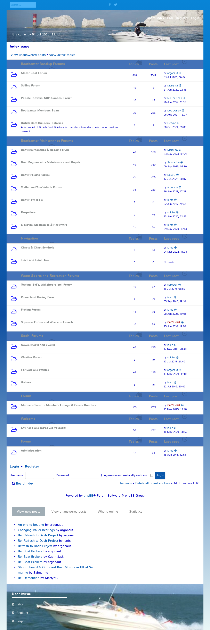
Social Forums (32, 336)
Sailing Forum (30, 85)
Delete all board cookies (152, 483)
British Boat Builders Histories (42, 123)
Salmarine (173, 162)
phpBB (88, 496)
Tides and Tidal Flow (35, 260)
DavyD (171, 175)
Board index (24, 483)
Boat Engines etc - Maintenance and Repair (50, 162)
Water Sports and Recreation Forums (50, 276)
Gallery (26, 382)
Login (14, 466)
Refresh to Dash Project (35, 546)
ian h (170, 297)
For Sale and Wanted (35, 370)
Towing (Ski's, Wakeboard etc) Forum (46, 285)
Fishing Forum (31, 310)
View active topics (62, 55)
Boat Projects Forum (35, 175)
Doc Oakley (174, 110)
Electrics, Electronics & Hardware (44, 225)
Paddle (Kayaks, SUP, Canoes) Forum (46, 98)
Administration (31, 451)
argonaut (172, 73)
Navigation (29, 238)
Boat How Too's (32, 200)
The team (125, 483)
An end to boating (31, 525)
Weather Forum (31, 357)
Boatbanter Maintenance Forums (47, 140)
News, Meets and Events (38, 345)
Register (32, 466)
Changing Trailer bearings (36, 530)
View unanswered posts (28, 55)
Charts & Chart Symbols (37, 248)
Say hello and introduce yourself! (43, 428)
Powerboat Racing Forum (38, 297)
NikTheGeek (174, 98)
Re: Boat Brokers (30, 551)
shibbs (171, 212)
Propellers (28, 212)
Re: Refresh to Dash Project (38, 535)
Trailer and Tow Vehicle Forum (41, 187)
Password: (63, 475)
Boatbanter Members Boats (40, 110)
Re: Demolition (28, 578)
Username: (17, 475)
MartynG (172, 85)
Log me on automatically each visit (128, 475)
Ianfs (170, 200)
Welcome (28, 419)
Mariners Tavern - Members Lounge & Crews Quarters (58, 405)
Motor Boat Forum (34, 73)
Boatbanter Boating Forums (43, 64)
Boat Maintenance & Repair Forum (45, 150)
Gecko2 (171, 123)
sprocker (172, 284)
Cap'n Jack (173, 322)
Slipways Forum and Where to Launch (47, 322)
